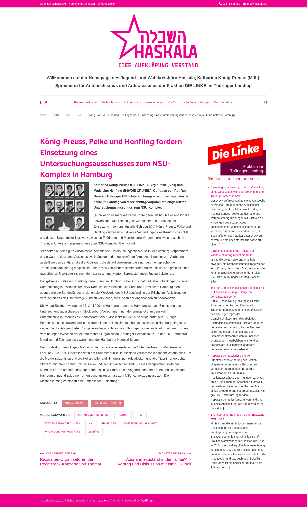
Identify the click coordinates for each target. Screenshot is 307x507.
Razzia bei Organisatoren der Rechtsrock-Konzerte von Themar (78, 459)
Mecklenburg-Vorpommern (62, 423)
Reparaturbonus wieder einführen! (231, 355)
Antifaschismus (110, 102)
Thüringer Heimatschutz (140, 423)
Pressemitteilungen (86, 102)
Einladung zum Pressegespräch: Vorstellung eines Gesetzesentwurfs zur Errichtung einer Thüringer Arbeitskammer (238, 192)
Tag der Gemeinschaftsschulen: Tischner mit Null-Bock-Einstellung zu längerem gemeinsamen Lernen (238, 292)
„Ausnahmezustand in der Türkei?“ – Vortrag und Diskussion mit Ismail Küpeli (153, 459)
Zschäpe (94, 431)
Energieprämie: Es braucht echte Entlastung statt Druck (237, 417)
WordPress (147, 500)
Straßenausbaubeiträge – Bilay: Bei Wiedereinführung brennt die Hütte (232, 253)
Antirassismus (132, 102)
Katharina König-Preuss (93, 415)
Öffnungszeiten (107, 3)
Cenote (101, 500)
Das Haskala (221, 102)
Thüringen (109, 423)
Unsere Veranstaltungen (195, 102)
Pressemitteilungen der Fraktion (235, 179)
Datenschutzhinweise (53, 3)
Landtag (122, 415)
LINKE (140, 415)
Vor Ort (172, 102)
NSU (90, 423)
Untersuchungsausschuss (62, 431)
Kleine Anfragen (154, 102)
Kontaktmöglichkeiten (82, 3)
